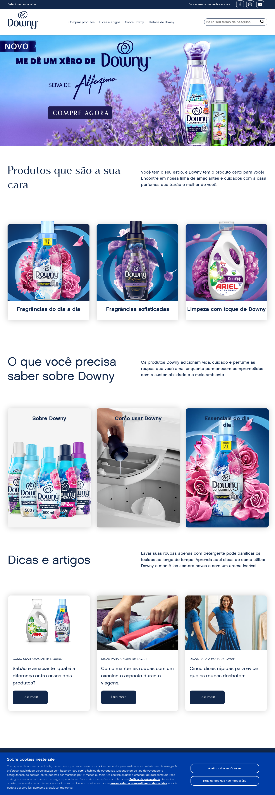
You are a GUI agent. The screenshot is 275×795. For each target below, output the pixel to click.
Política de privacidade (144, 781)
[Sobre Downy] (49, 467)
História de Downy (161, 22)
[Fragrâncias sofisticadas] (137, 273)
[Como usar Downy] (138, 467)
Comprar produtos (82, 22)
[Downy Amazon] (137, 90)
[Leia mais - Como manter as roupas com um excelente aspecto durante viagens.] (137, 653)
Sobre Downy (134, 22)
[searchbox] (235, 22)
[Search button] (262, 21)
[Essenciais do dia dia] (227, 467)
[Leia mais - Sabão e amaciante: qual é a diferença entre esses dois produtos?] (49, 653)
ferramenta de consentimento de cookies (138, 785)
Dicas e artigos (109, 22)
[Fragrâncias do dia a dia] (48, 273)
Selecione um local (20, 4)
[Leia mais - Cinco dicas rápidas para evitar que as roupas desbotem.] (226, 653)
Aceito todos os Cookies (225, 769)
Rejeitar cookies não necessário (224, 782)
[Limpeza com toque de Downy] (226, 273)
